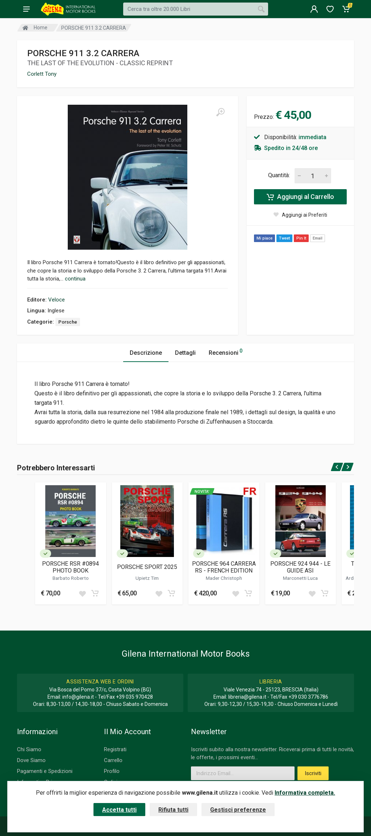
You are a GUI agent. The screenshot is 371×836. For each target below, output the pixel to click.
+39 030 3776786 (308, 697)
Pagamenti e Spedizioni (44, 771)
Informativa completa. (305, 792)
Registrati (115, 749)
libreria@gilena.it (247, 697)
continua (75, 278)
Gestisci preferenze (238, 809)
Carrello (113, 760)
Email (317, 238)
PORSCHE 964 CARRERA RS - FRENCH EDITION (224, 567)
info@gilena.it (78, 697)
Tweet (284, 238)
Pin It (301, 238)
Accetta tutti (119, 809)
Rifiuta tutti (173, 809)
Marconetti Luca (300, 578)
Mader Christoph (224, 578)
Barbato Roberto (71, 578)
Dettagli (185, 352)
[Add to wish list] (82, 593)
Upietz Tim (147, 578)
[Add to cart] (94, 593)
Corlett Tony (42, 74)
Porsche (67, 322)
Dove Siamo (31, 760)
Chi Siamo (29, 749)
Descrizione (146, 352)
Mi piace (264, 238)
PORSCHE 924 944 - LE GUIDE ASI (300, 567)
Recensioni (225, 351)
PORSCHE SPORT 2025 (147, 566)
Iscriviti (313, 773)
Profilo (112, 771)
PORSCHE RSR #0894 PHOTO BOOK (70, 567)
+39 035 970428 (134, 697)
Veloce (56, 299)
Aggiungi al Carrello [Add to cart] (300, 197)
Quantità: (279, 175)
